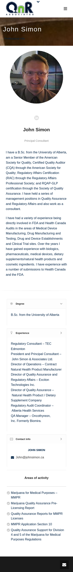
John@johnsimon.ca (30, 457)
